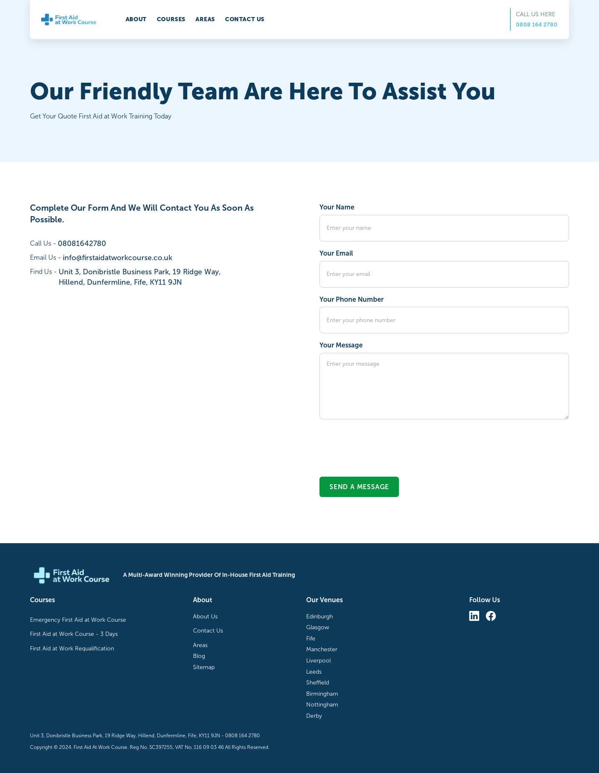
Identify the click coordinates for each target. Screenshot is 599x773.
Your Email (336, 253)
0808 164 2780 (536, 24)
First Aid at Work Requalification (72, 648)
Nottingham (322, 704)
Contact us (245, 19)
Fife (310, 638)
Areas (205, 19)
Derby (314, 715)
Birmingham (322, 693)
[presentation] (382, 444)
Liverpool (318, 660)
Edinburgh (319, 616)
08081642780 (82, 243)
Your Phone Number (351, 299)
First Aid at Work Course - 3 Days (74, 634)
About (136, 19)
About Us (205, 616)
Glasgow (317, 627)
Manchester (321, 649)
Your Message (341, 345)
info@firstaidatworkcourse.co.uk (117, 257)
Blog (199, 656)
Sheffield (317, 682)
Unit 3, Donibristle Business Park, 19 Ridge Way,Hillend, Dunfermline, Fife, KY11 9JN (139, 277)
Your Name (336, 207)
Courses (171, 19)
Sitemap (204, 667)
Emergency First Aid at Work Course (78, 619)
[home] (68, 19)
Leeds (314, 671)
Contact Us (208, 630)
